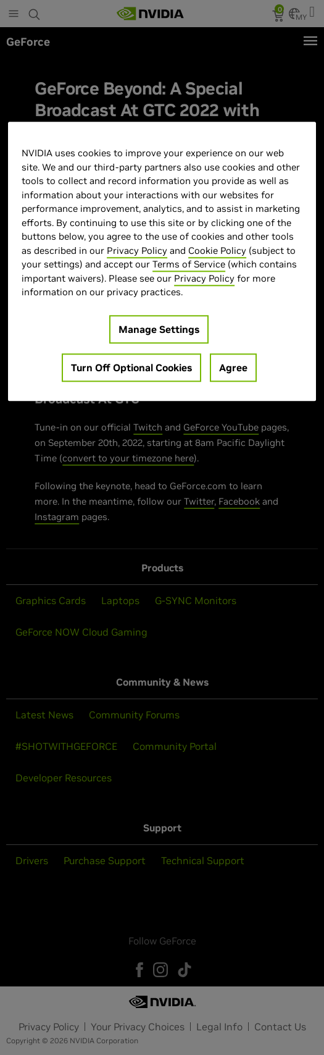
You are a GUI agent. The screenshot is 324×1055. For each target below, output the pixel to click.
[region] (162, 261)
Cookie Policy (217, 250)
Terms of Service (188, 264)
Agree (233, 367)
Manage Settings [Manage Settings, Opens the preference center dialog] (158, 329)
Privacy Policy (137, 250)
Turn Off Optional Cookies (131, 367)
